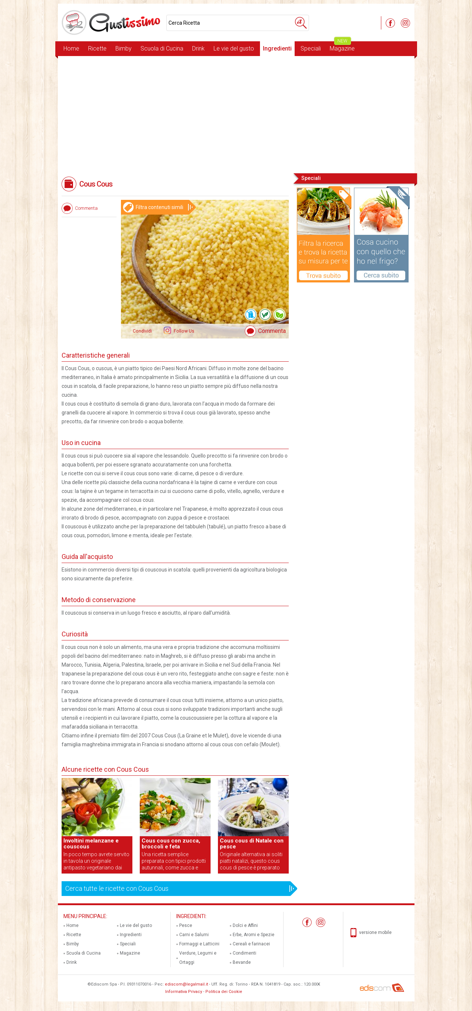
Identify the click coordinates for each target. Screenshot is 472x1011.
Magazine (342, 46)
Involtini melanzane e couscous (91, 843)
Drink (198, 48)
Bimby (123, 48)
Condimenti (244, 953)
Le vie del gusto (234, 48)
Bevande (242, 962)
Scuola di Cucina (161, 48)
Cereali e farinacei (251, 943)
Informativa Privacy (183, 991)
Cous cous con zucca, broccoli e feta (171, 843)
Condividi (142, 331)
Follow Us (183, 331)
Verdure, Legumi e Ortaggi (197, 958)
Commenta (272, 330)
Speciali (311, 48)
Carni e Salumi (194, 934)
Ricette (97, 48)
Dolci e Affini (245, 925)
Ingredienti (277, 48)
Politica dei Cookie (223, 991)
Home (71, 48)
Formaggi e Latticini (199, 943)
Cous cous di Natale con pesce (252, 843)
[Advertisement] (236, 114)
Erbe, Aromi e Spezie (253, 934)
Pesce (185, 925)
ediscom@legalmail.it (186, 984)
